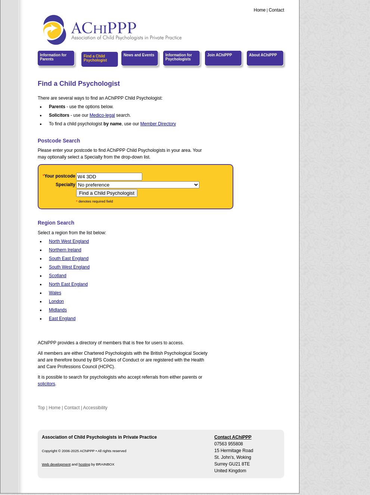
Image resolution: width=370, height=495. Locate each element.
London (56, 301)
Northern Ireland (65, 250)
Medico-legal (102, 115)
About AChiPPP (263, 55)
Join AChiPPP (219, 55)
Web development (56, 464)
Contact (276, 10)
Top (41, 407)
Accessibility (95, 407)
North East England (68, 284)
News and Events (139, 55)
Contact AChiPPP (233, 437)
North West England (69, 241)
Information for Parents (53, 57)
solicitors (46, 383)
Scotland (57, 275)
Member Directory (158, 123)
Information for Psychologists (178, 57)
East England (62, 318)
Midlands (58, 310)
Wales (55, 292)
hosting (84, 464)
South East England (68, 258)
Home (259, 10)
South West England (69, 267)
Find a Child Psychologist (95, 58)
